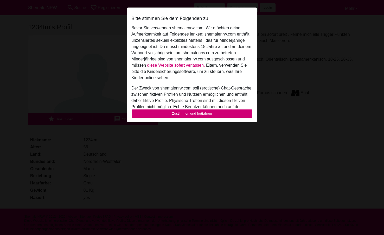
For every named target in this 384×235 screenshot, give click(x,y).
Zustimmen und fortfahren (192, 113)
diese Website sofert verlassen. (176, 65)
